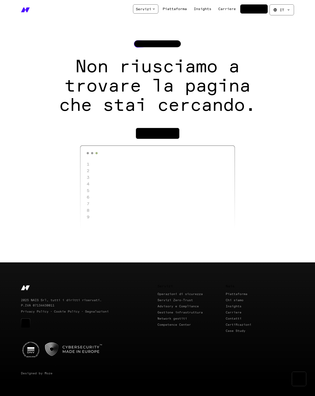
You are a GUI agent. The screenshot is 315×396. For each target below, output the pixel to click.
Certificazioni (238, 324)
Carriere (234, 312)
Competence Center (174, 324)
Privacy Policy (35, 311)
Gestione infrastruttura (180, 312)
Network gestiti (172, 318)
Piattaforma (236, 294)
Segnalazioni (97, 311)
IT (281, 10)
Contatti (234, 318)
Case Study (235, 330)
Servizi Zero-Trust (175, 300)
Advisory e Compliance (178, 306)
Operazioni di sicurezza (180, 294)
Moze (48, 373)
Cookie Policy (67, 311)
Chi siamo (234, 300)
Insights (234, 306)
